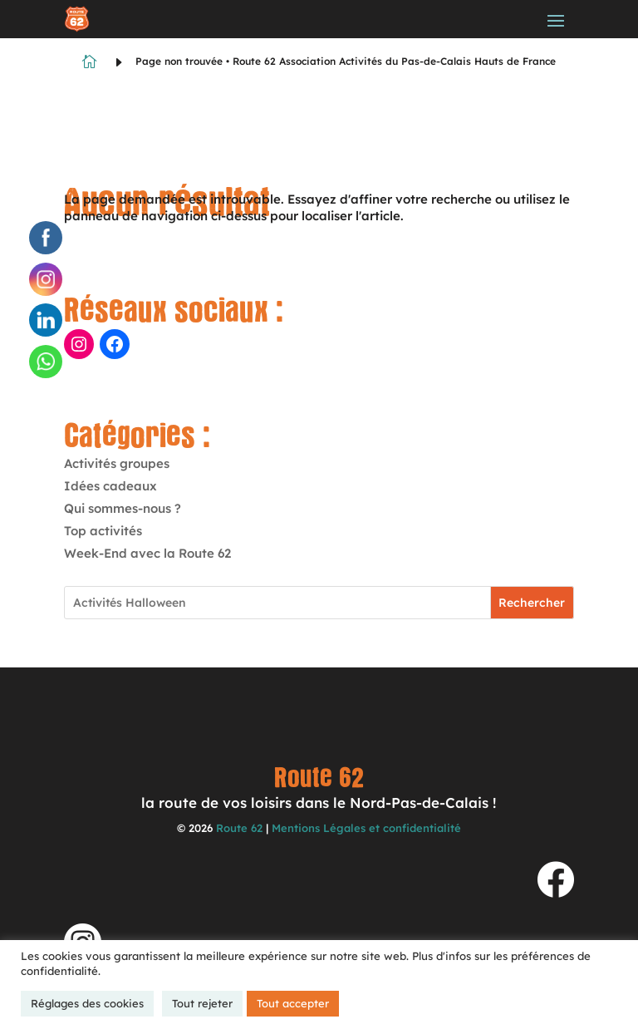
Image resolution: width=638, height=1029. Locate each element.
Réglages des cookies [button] (87, 1003)
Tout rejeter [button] (202, 1003)
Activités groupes (116, 463)
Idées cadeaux (110, 486)
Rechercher (531, 602)
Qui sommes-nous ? (122, 508)
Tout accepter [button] (293, 1003)
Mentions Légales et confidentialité (366, 828)
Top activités (103, 531)
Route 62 (239, 828)
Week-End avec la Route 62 (147, 553)
